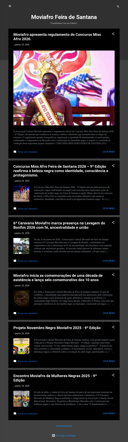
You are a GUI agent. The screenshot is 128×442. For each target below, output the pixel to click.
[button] (113, 34)
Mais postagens (64, 426)
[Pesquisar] (118, 7)
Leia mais (109, 151)
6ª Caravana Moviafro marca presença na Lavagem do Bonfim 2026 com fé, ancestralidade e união (59, 225)
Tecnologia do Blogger (64, 435)
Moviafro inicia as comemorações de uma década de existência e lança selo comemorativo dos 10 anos (58, 277)
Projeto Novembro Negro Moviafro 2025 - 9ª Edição (57, 328)
